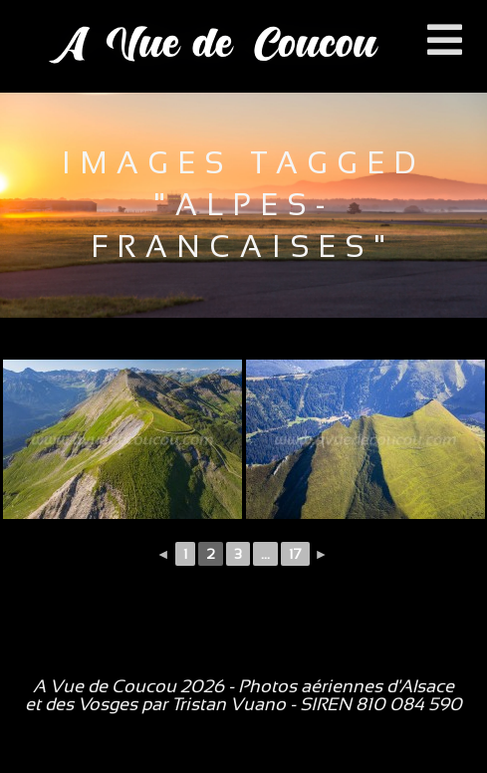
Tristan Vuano (228, 704)
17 (295, 554)
